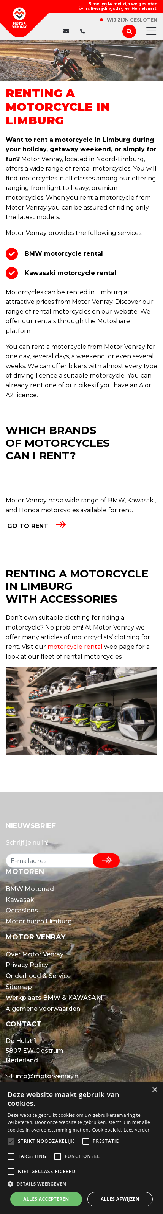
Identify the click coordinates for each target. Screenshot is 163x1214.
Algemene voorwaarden (43, 1008)
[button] (81, 1184)
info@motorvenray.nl (43, 1076)
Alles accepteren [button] (46, 1199)
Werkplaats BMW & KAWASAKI (54, 997)
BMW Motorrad (30, 888)
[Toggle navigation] (149, 31)
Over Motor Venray (34, 954)
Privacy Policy (27, 964)
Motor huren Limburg (39, 921)
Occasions (22, 910)
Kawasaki (21, 899)
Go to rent (27, 526)
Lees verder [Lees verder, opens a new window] (136, 1130)
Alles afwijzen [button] (120, 1199)
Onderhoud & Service (38, 975)
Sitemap (19, 986)
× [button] (154, 1090)
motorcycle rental (75, 646)
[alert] (81, 1148)
